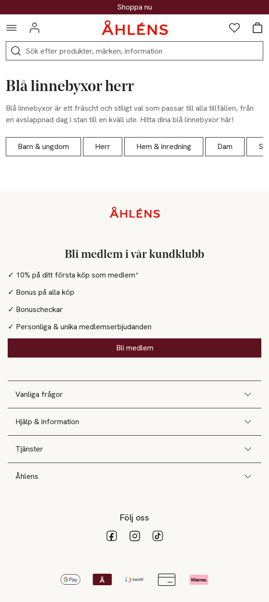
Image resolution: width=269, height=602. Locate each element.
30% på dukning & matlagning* (135, 7)
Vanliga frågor (134, 394)
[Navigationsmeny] (11, 28)
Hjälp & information (134, 422)
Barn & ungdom (43, 146)
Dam (225, 146)
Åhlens (134, 476)
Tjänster (134, 449)
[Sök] (16, 51)
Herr (102, 146)
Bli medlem (134, 348)
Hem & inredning (163, 146)
